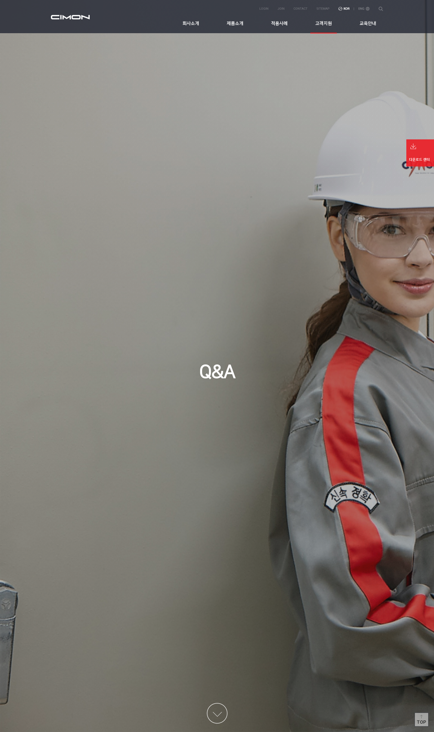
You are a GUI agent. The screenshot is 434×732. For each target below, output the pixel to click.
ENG (364, 9)
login (263, 9)
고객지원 (323, 23)
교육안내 (368, 23)
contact (300, 9)
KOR (344, 9)
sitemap (323, 9)
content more (217, 713)
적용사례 (279, 23)
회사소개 (190, 23)
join (281, 9)
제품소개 (235, 23)
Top (421, 722)
